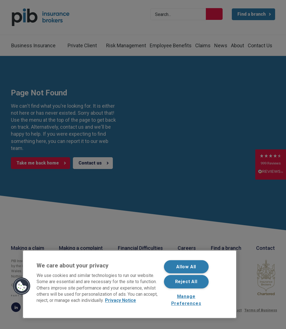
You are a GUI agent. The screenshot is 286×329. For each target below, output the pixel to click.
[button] (22, 286)
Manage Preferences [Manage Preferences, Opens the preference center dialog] (186, 300)
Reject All (186, 281)
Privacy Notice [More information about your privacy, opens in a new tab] (120, 300)
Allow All (186, 266)
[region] (129, 284)
